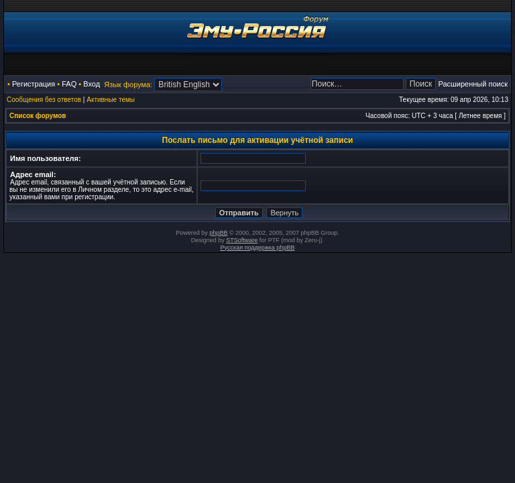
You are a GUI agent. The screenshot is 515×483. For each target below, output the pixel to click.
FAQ (69, 84)
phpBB (218, 232)
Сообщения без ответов (44, 99)
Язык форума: (128, 84)
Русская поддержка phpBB (258, 247)
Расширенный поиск (473, 84)
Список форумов (37, 115)
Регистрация (33, 84)
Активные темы (111, 99)
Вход (91, 84)
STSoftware (242, 240)
